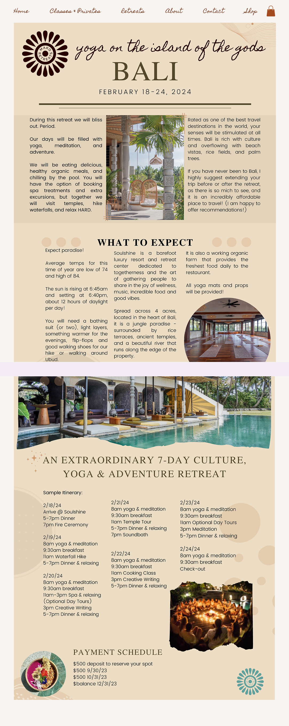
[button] (270, 11)
